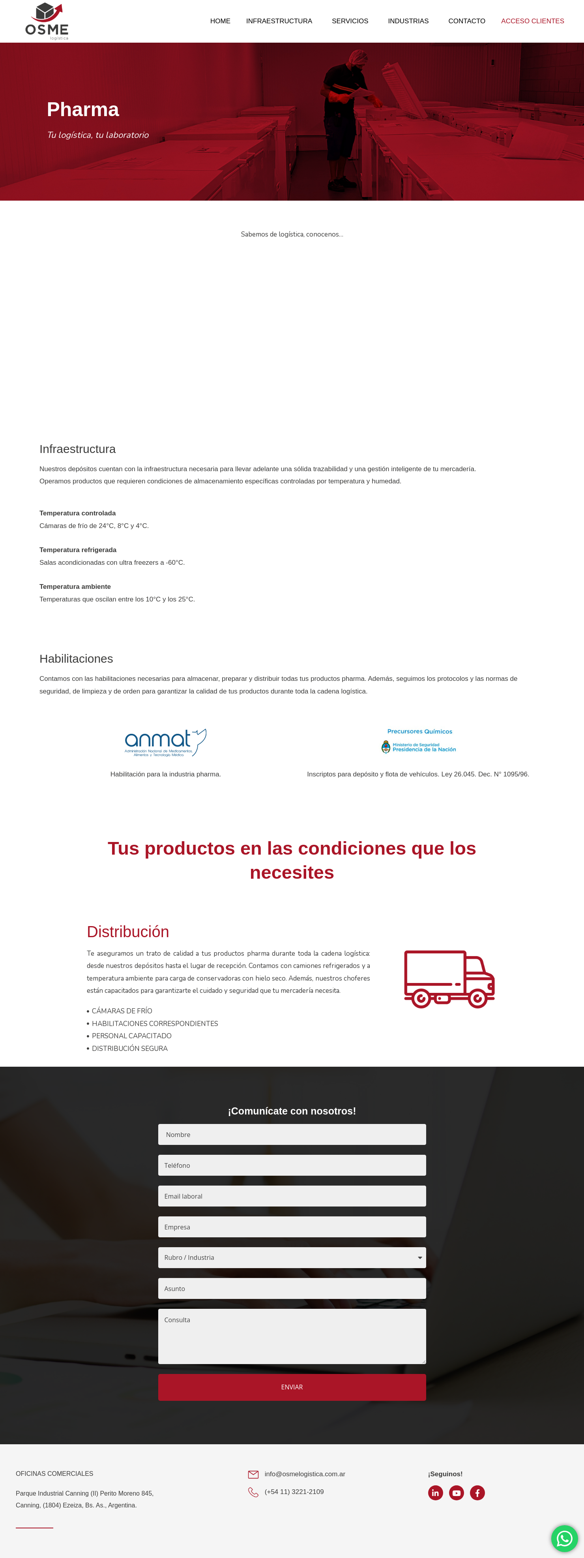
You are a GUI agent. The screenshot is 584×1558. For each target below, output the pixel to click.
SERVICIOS (352, 21)
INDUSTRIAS (410, 21)
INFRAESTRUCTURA (281, 21)
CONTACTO (467, 21)
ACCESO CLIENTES (532, 21)
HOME (220, 21)
